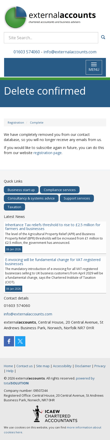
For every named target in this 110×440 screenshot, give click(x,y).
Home (8, 366)
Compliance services (60, 189)
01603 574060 (27, 52)
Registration (16, 122)
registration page (48, 152)
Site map (43, 366)
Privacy (100, 366)
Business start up (21, 189)
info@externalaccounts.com (69, 52)
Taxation (14, 207)
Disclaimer (83, 366)
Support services (77, 198)
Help (10, 370)
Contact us (24, 366)
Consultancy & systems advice (31, 198)
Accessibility (62, 366)
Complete (36, 122)
